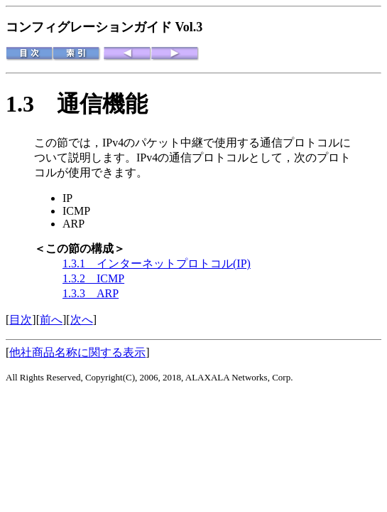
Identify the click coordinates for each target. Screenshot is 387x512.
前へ (51, 320)
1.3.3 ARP (90, 293)
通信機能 (102, 104)
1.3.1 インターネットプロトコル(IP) (156, 263)
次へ (81, 320)
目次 (20, 320)
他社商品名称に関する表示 (77, 352)
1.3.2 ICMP (93, 278)
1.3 (31, 104)
